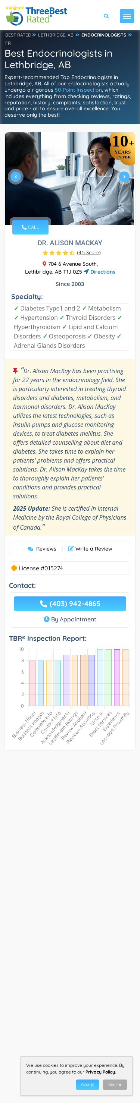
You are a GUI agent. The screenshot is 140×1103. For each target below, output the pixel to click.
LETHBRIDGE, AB (56, 35)
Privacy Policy (100, 1072)
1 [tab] (66, 210)
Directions (99, 271)
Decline (115, 1084)
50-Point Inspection (78, 89)
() (89, 252)
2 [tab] (72, 210)
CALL (30, 227)
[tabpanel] (70, 179)
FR (8, 43)
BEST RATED (18, 35)
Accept (87, 1084)
